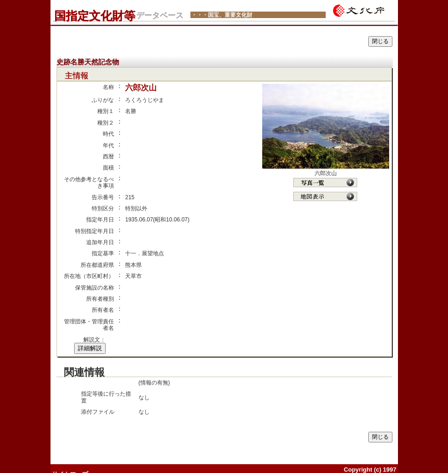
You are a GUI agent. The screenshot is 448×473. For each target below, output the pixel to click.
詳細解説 (90, 348)
